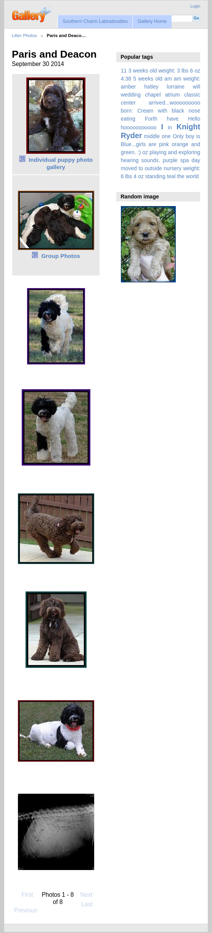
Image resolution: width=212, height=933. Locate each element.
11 (124, 71)
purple (170, 160)
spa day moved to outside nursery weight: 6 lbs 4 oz (160, 168)
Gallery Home (152, 21)
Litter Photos (24, 35)
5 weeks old (147, 79)
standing (155, 176)
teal (171, 176)
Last (90, 904)
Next (90, 894)
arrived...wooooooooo (174, 103)
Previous (25, 907)
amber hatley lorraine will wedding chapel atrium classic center (160, 95)
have (172, 119)
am (168, 79)
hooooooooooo (139, 127)
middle (152, 136)
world (192, 176)
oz (145, 152)
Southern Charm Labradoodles (95, 21)
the (181, 176)
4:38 (126, 79)
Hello (194, 119)
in (170, 127)
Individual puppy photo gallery (61, 163)
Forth (151, 119)
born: (127, 111)
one (166, 136)
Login (195, 6)
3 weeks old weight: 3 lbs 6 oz (164, 71)
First (23, 894)
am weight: (187, 79)
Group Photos (60, 256)
